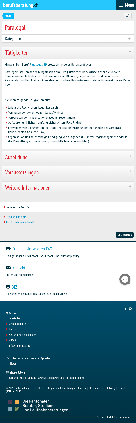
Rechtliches (112, 417)
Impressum (125, 417)
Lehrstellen (15, 318)
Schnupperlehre (17, 324)
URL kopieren (125, 235)
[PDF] (127, 15)
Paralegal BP (38, 64)
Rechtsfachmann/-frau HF (20, 222)
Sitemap (101, 417)
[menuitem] (128, 308)
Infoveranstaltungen (20, 345)
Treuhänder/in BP (16, 217)
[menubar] (126, 5)
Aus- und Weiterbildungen (22, 335)
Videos (12, 340)
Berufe (12, 329)
